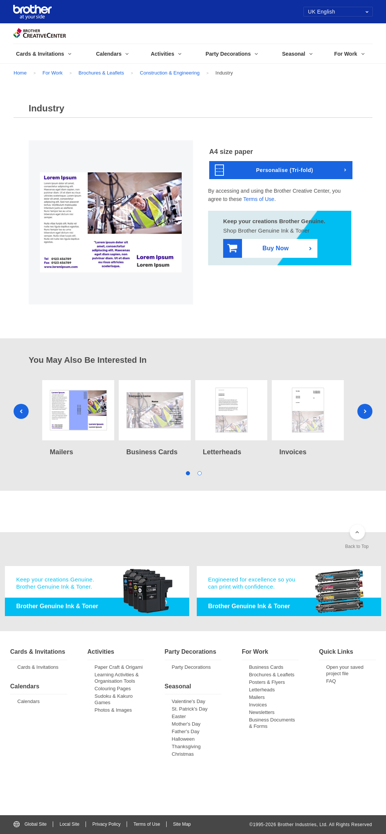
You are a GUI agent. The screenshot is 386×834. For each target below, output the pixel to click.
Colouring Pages (113, 688)
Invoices (258, 705)
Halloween (183, 739)
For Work (53, 73)
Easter (179, 716)
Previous (21, 411)
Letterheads (262, 689)
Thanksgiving (186, 746)
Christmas (183, 754)
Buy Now (258, 248)
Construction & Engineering (169, 73)
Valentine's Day (188, 701)
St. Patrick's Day (190, 709)
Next (364, 411)
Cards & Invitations (37, 667)
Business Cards (266, 667)
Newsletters (261, 712)
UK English (338, 12)
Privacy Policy (106, 824)
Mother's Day (186, 724)
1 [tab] (187, 472)
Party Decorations (191, 667)
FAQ (331, 681)
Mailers (257, 697)
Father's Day (185, 731)
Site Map (182, 824)
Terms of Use (258, 199)
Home (20, 73)
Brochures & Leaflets (101, 73)
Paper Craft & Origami (119, 667)
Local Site (70, 824)
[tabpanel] (78, 419)
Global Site (30, 824)
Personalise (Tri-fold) (264, 170)
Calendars (28, 701)
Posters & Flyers (267, 682)
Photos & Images (113, 710)
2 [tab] (199, 472)
